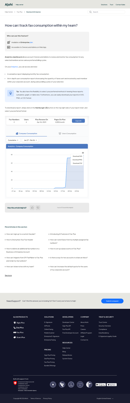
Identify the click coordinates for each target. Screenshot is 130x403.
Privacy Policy (47, 398)
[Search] (106, 12)
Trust (111, 4)
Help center (19, 4)
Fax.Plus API (66, 329)
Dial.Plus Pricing (49, 358)
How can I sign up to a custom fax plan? (20, 234)
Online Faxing (48, 329)
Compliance (103, 329)
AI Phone (47, 326)
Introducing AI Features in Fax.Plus (62, 234)
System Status (67, 358)
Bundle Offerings (50, 365)
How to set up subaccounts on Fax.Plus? (65, 249)
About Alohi (84, 322)
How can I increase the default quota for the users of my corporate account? (68, 268)
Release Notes (67, 355)
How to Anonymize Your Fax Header (19, 240)
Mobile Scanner (49, 333)
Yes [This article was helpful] (32, 207)
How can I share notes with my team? (19, 266)
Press (82, 326)
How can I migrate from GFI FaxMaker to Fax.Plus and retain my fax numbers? (24, 259)
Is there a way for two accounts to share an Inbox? (68, 258)
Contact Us (84, 340)
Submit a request (112, 305)
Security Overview (105, 326)
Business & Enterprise (34, 12)
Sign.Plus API (66, 326)
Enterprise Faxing (50, 340)
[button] (104, 398)
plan (31, 42)
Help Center (9, 12)
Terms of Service (36, 398)
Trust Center (103, 322)
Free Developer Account (70, 333)
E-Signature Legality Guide (107, 336)
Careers (83, 329)
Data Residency (104, 333)
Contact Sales (120, 4)
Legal (82, 336)
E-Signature (48, 322)
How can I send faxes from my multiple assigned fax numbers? (68, 241)
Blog (64, 351)
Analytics (14, 67)
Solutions (104, 4)
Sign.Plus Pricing (49, 355)
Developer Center (68, 322)
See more (8, 275)
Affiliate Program (86, 333)
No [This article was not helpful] (37, 207)
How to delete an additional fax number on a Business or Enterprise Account (22, 250)
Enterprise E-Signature (51, 336)
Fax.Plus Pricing (49, 362)
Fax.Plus (19, 12)
